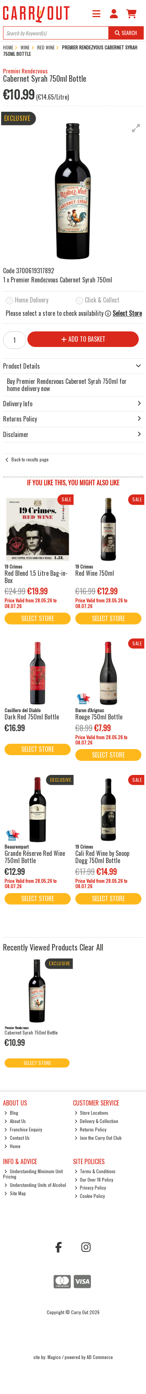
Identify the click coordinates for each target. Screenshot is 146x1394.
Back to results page (30, 459)
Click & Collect (102, 300)
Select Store (127, 313)
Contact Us (17, 1137)
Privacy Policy (90, 1187)
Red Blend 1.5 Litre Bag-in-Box (36, 577)
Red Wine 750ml (94, 573)
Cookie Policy (90, 1196)
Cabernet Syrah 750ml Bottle (31, 1032)
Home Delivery (31, 300)
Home (12, 1146)
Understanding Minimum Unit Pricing (33, 1174)
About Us (15, 1121)
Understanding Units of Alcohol (35, 1185)
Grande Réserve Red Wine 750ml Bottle (35, 857)
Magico (54, 1357)
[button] (136, 128)
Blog (11, 1112)
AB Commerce (100, 1357)
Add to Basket (83, 339)
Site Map (15, 1193)
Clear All (91, 947)
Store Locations (92, 1112)
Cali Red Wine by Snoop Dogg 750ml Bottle (102, 857)
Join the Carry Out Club (98, 1137)
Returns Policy (91, 1129)
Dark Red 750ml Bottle (32, 716)
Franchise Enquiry (23, 1129)
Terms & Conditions (95, 1171)
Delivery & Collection (97, 1121)
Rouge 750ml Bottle (98, 716)
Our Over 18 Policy (94, 1179)
